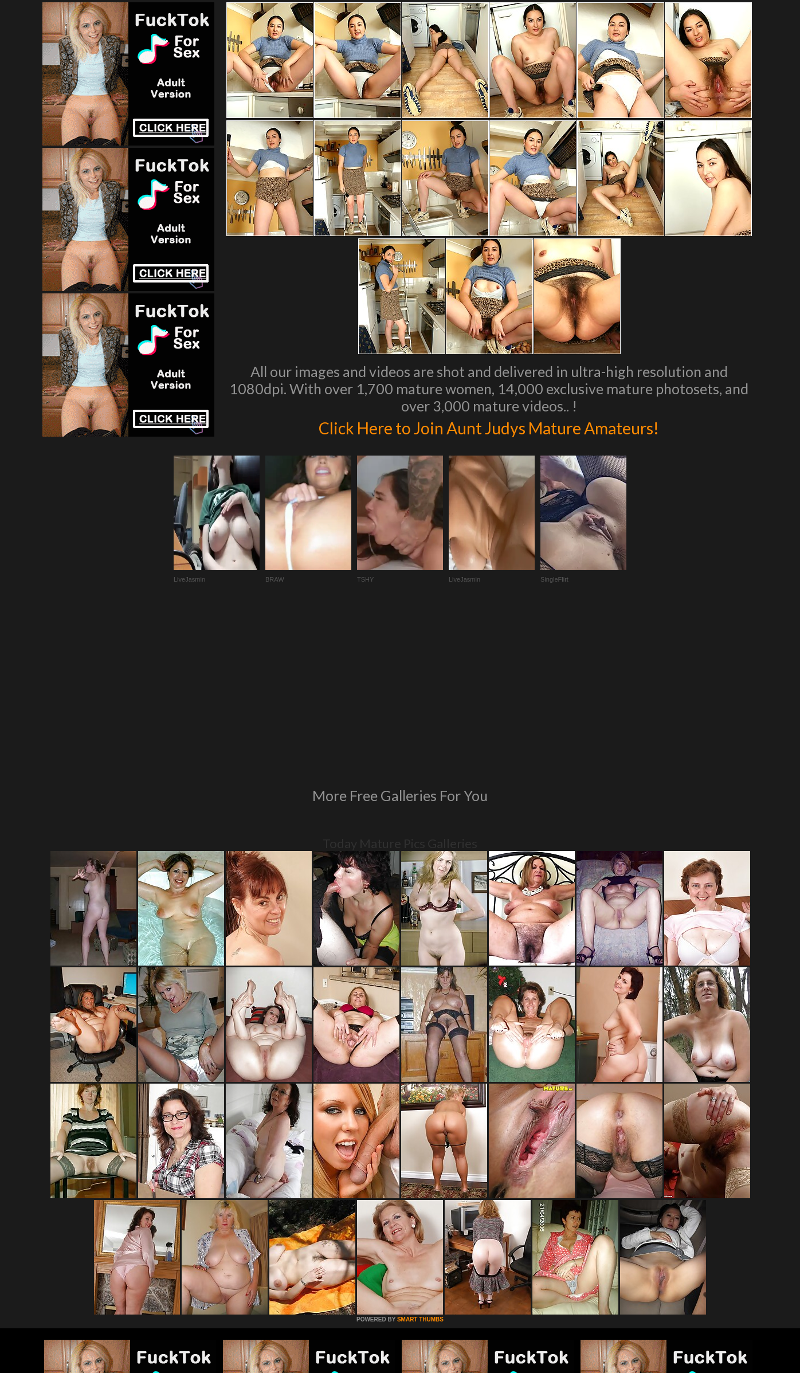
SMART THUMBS (420, 1163)
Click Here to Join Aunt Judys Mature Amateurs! (488, 426)
